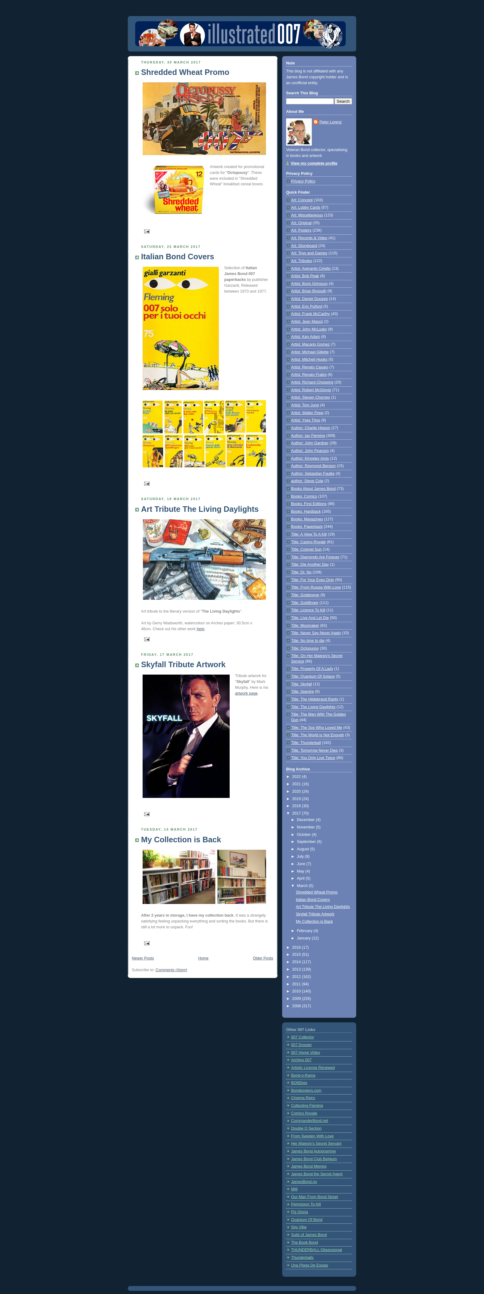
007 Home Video (305, 1052)
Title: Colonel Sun (306, 549)
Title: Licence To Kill (308, 610)
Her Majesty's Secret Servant (316, 1143)
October (304, 834)
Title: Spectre (302, 691)
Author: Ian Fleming (308, 435)
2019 (297, 799)
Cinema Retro (303, 1098)
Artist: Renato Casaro (309, 367)
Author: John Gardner (309, 443)
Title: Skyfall (301, 684)
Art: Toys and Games (309, 253)
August (303, 849)
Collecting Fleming (307, 1105)
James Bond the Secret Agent (317, 1174)
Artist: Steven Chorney (310, 397)
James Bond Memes (309, 1166)
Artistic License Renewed (313, 1068)
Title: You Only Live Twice (313, 758)
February (305, 931)
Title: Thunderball (306, 743)
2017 (297, 813)
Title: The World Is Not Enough (317, 735)
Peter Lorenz (330, 122)
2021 (297, 784)
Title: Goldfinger (305, 603)
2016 (297, 947)
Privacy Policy (303, 181)
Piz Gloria (299, 1212)
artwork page (246, 693)
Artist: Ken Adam (305, 337)
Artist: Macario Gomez (310, 344)
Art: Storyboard (304, 246)
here (200, 629)
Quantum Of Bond (307, 1220)
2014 (297, 962)
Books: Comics (304, 496)
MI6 (294, 1189)
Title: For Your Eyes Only (312, 580)
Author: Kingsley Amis (310, 458)
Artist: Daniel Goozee (309, 299)
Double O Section (306, 1128)
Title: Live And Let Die (310, 618)
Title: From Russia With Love (316, 587)
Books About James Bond (313, 489)
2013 (297, 969)
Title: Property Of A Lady (312, 669)
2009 (297, 998)
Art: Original (301, 223)
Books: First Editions (309, 504)
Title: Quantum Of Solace (313, 676)
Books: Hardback (306, 511)
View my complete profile (314, 163)
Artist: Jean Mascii (307, 321)
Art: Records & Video (309, 238)
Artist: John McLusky (309, 329)
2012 (297, 977)
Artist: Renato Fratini (309, 374)
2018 (297, 806)
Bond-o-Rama (303, 1075)
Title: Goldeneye (305, 595)
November (306, 827)
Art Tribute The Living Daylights (200, 509)
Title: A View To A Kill (309, 534)
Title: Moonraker (305, 625)
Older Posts (263, 958)
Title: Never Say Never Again (316, 633)
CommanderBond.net (309, 1121)
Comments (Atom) (171, 970)
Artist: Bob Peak (305, 276)
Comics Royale (304, 1113)
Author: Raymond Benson (313, 466)
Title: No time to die (307, 641)
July (301, 856)
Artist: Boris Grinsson (309, 283)
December (306, 820)
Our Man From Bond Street (314, 1197)
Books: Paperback (307, 526)
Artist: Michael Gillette (310, 352)
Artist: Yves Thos (305, 420)
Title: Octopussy (305, 648)
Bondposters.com (306, 1090)
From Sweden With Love (312, 1136)
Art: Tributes (301, 261)
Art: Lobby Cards (305, 207)
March (303, 886)
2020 (297, 791)
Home (203, 958)
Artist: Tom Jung (305, 405)
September (307, 842)
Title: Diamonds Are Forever (315, 557)
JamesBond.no (304, 1182)
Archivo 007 (301, 1060)
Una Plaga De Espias (309, 1265)
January (304, 938)
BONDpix (299, 1083)
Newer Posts (143, 958)
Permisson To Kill (306, 1204)
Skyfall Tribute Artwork (183, 664)
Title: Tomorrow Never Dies (314, 750)
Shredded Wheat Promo (185, 72)
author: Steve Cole (307, 481)
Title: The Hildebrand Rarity (314, 699)
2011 (297, 984)
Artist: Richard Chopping (312, 382)
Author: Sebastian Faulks (313, 473)
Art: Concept (302, 200)
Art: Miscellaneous (307, 215)
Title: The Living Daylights (313, 707)
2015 (297, 954)
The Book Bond (304, 1242)
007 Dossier (301, 1045)
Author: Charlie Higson (310, 428)
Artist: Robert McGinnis (311, 390)
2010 (297, 991)
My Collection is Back (181, 839)
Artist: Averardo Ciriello (311, 268)
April (301, 878)
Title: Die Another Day (310, 564)
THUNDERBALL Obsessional (316, 1250)
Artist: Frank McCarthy (310, 314)
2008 (297, 1006)
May (301, 871)
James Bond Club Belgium (314, 1159)
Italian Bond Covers (177, 256)
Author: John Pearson (310, 451)
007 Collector (302, 1037)
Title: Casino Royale (308, 542)
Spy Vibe (299, 1227)
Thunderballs (302, 1257)
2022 (297, 776)
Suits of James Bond (309, 1235)
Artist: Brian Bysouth (308, 291)
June (302, 864)
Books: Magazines (307, 519)
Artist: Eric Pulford (306, 306)
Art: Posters (301, 230)
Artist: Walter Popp (307, 413)
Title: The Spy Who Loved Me (316, 727)
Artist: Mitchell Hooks (309, 359)
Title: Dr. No (301, 572)
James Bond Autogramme (313, 1151)
